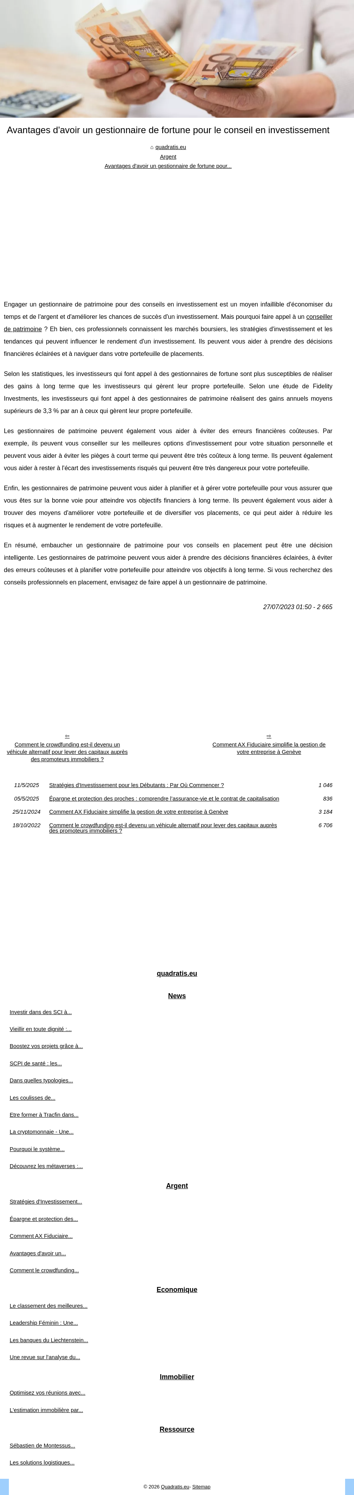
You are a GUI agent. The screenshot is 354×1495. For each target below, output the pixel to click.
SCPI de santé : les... (36, 1063)
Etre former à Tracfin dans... (44, 1115)
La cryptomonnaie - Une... (42, 1132)
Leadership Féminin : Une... (44, 1323)
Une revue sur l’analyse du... (45, 1357)
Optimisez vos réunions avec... (47, 1393)
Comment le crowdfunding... (44, 1270)
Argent (168, 157)
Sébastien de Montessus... (42, 1446)
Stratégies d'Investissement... (46, 1202)
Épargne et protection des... (44, 1219)
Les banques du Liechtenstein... (49, 1340)
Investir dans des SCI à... (41, 1012)
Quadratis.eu (175, 1487)
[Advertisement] (168, 229)
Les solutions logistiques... (42, 1462)
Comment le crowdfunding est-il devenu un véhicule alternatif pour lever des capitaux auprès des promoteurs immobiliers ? (67, 752)
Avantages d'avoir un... (38, 1253)
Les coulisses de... (32, 1098)
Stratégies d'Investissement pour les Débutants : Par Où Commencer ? (136, 785)
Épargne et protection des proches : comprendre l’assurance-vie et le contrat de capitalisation (164, 798)
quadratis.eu (170, 147)
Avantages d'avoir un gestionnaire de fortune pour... (168, 166)
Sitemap (201, 1487)
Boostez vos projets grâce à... (46, 1046)
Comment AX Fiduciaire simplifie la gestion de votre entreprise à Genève (269, 748)
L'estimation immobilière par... (46, 1410)
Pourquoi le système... (37, 1149)
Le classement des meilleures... (49, 1306)
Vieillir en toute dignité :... (41, 1029)
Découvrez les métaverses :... (46, 1166)
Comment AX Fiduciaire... (41, 1236)
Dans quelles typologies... (41, 1080)
